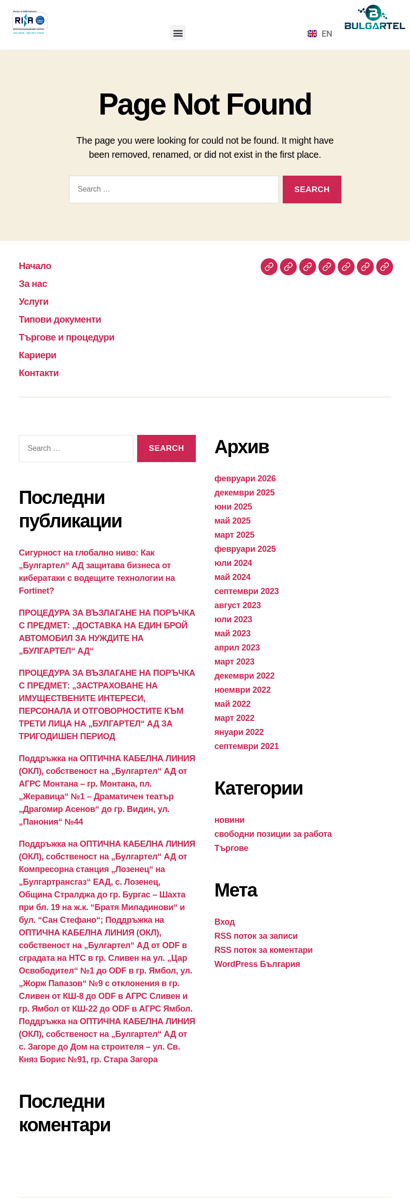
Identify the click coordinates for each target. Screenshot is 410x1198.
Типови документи (68, 318)
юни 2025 (233, 506)
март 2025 (235, 535)
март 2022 (235, 718)
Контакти (43, 372)
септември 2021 (247, 746)
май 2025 (233, 521)
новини (230, 820)
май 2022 (233, 704)
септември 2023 (247, 591)
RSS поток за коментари (264, 950)
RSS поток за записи (256, 936)
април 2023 (237, 647)
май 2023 (233, 633)
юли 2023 (233, 619)
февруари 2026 (245, 478)
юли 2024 (233, 563)
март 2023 (235, 661)
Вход (225, 922)
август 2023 (238, 605)
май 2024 (233, 577)
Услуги (36, 300)
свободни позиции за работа (273, 834)
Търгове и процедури (76, 336)
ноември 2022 (243, 690)
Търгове (231, 848)
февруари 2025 (245, 549)
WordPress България (257, 964)
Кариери (41, 354)
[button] (178, 32)
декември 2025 (245, 492)
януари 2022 (239, 732)
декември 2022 (245, 675)
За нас (36, 283)
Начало (38, 265)
